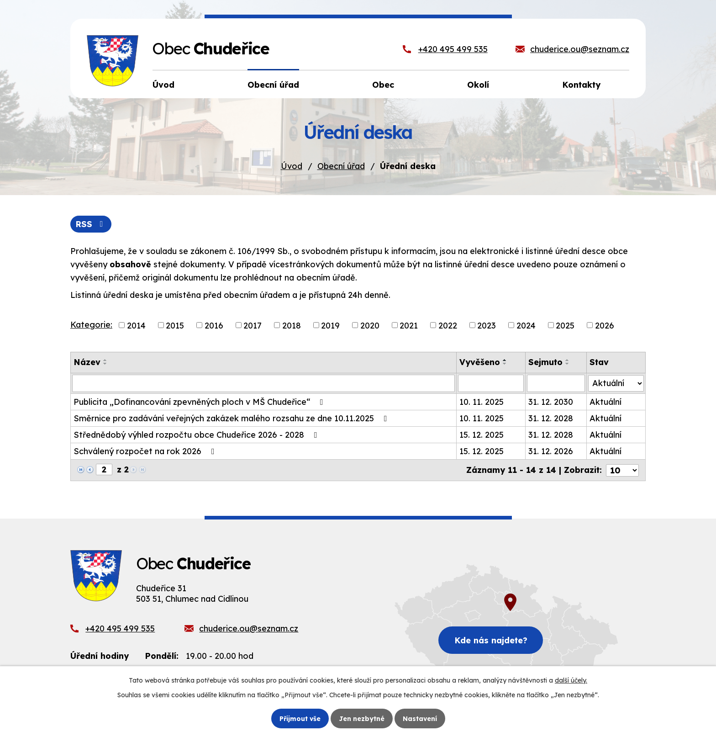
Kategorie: (91, 324)
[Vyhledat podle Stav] (616, 383)
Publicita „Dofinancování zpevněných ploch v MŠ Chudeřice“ (200, 402)
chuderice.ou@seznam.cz (579, 49)
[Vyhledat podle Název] (263, 383)
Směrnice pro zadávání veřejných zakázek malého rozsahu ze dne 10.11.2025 (232, 418)
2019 (330, 325)
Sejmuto (545, 362)
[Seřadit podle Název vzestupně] (105, 360)
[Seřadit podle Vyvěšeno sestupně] (505, 364)
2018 (291, 325)
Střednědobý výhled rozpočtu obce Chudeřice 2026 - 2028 (197, 434)
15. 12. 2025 (482, 434)
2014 (136, 325)
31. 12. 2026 (550, 451)
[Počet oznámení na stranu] (622, 470)
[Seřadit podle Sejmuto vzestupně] (568, 360)
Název (87, 362)
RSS (91, 224)
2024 (526, 325)
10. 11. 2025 (482, 402)
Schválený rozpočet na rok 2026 (146, 451)
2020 (369, 325)
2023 (486, 325)
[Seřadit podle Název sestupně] (105, 364)
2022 (447, 325)
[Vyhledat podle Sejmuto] (556, 383)
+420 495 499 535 (453, 49)
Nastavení (420, 718)
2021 (409, 325)
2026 (604, 325)
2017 (252, 325)
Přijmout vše (300, 718)
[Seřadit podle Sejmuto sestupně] (568, 364)
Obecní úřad (341, 166)
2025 (565, 325)
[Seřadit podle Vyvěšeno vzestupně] (505, 360)
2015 (175, 325)
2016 (214, 325)
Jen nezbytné (361, 718)
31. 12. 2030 (550, 402)
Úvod (291, 166)
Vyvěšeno (480, 362)
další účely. (571, 680)
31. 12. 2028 (550, 418)
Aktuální (605, 402)
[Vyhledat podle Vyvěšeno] (491, 383)
